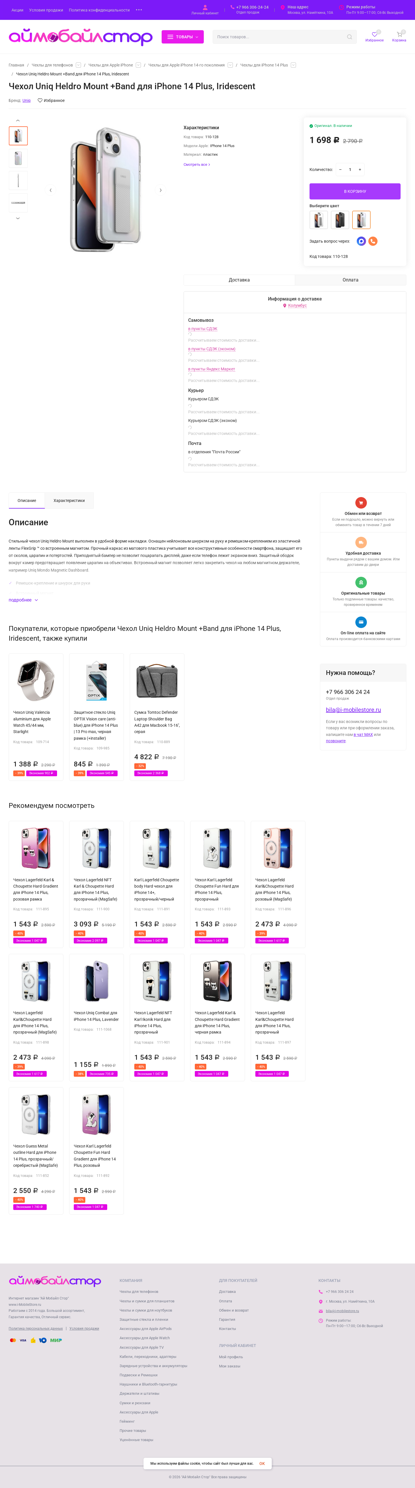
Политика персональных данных (36, 1329)
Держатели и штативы (139, 1393)
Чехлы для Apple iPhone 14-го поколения (186, 65)
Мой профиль (231, 1357)
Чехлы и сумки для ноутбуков (146, 1310)
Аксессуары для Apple (139, 1412)
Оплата (225, 1301)
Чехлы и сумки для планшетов (147, 1301)
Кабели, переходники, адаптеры (148, 1356)
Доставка (227, 1291)
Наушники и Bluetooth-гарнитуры (148, 1384)
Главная (16, 65)
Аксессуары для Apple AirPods (146, 1329)
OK (262, 1463)
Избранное (51, 100)
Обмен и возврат (234, 1310)
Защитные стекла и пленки (144, 1319)
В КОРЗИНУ (355, 191)
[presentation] (50, 190)
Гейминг (127, 1421)
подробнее (23, 600)
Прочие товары (133, 1430)
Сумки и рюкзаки (135, 1403)
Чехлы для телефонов (52, 65)
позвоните (336, 741)
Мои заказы (229, 1366)
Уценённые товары (136, 1440)
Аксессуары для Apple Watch (145, 1338)
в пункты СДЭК (202, 328)
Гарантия (227, 1319)
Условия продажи (84, 1329)
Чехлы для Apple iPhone (110, 65)
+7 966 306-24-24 (252, 7)
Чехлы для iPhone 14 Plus (264, 65)
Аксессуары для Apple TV (142, 1347)
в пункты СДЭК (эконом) (211, 349)
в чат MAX (363, 734)
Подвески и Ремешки (139, 1375)
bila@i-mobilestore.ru (353, 709)
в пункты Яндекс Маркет (211, 369)
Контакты (227, 1329)
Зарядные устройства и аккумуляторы (153, 1366)
